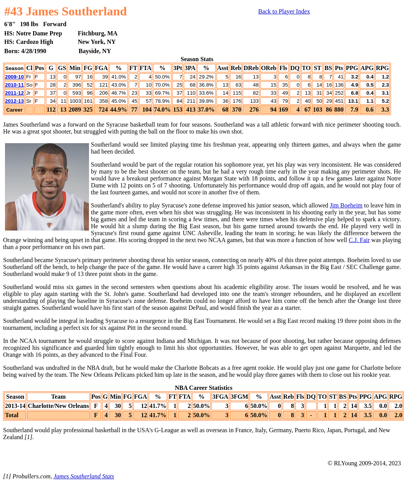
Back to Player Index (284, 11)
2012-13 (14, 101)
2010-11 (14, 85)
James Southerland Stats (84, 476)
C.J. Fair (359, 240)
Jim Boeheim (346, 205)
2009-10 (14, 77)
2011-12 (14, 93)
